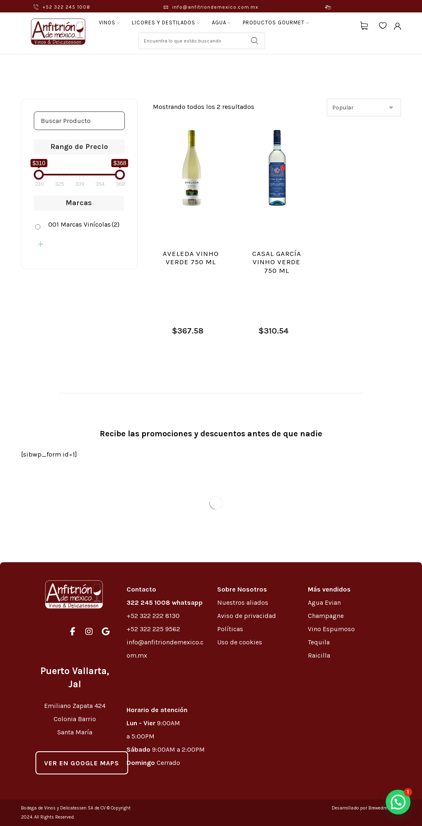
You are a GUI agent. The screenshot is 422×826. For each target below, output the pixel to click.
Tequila (319, 642)
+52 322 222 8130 (153, 616)
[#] (72, 631)
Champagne (326, 616)
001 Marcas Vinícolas (84, 224)
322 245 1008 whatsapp (165, 602)
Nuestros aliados (243, 602)
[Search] (254, 41)
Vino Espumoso (331, 629)
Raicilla (319, 655)
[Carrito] (364, 25)
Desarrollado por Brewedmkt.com (366, 808)
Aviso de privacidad (246, 616)
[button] (398, 802)
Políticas (230, 629)
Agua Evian (324, 602)
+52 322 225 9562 (153, 629)
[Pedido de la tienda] (364, 107)
